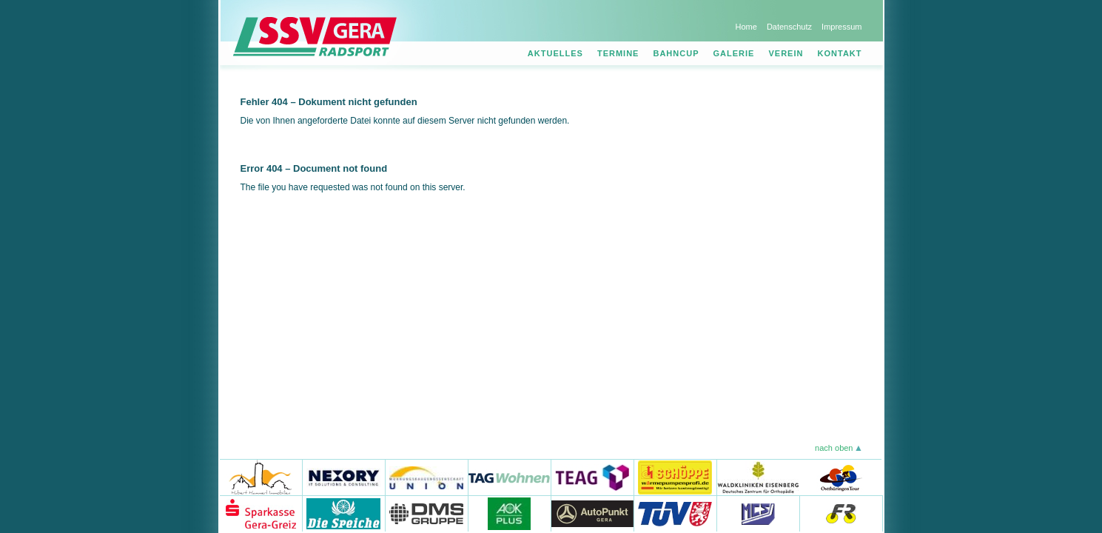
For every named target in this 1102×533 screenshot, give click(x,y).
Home (745, 26)
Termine (618, 53)
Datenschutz (789, 26)
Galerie (734, 53)
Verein (786, 53)
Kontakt (840, 53)
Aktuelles (555, 53)
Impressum (841, 26)
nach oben (834, 447)
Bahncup (676, 53)
